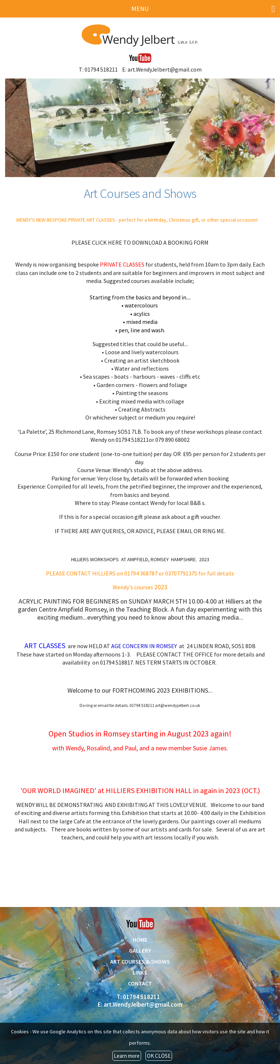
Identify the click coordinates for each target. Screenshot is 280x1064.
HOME (140, 939)
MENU (203, 9)
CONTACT (140, 983)
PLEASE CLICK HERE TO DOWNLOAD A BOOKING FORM (140, 242)
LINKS (140, 972)
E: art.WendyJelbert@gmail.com (162, 69)
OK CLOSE (159, 1055)
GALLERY (140, 950)
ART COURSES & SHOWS (140, 961)
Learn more (127, 1055)
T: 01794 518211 (98, 69)
